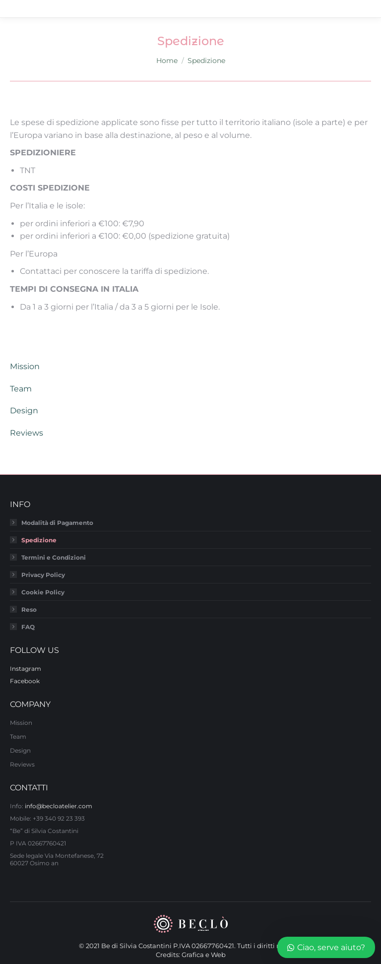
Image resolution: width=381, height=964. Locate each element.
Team (21, 388)
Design (24, 410)
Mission (25, 366)
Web (218, 955)
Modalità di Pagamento (57, 522)
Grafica (193, 955)
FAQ (28, 627)
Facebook (25, 681)
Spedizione (39, 540)
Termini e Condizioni (53, 557)
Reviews (26, 433)
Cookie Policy (42, 592)
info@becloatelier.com (58, 806)
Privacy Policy (43, 574)
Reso (29, 609)
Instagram (25, 668)
